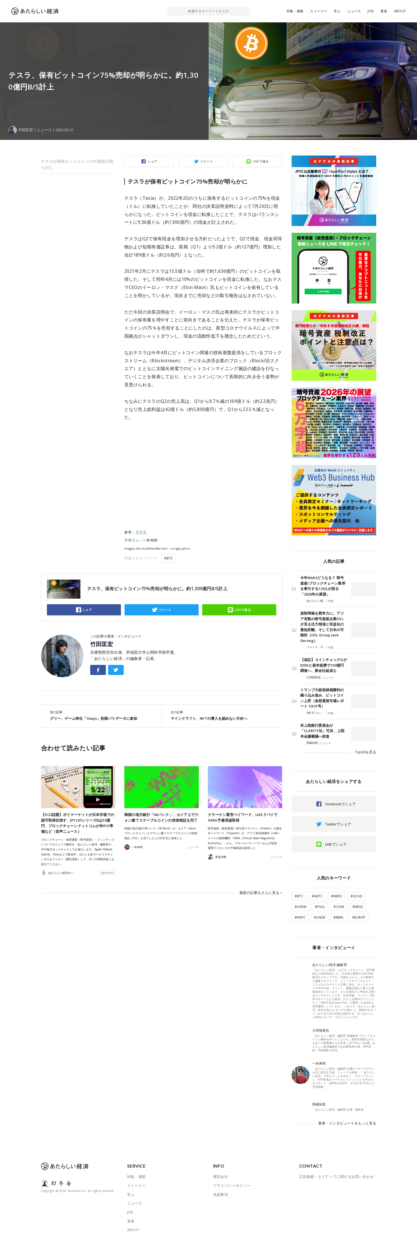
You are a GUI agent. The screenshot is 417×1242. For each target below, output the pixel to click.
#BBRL (338, 917)
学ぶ (337, 11)
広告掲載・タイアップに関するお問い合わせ (336, 1176)
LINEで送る (260, 161)
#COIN (338, 906)
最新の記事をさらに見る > (260, 892)
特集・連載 (295, 11)
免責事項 (220, 1194)
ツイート (206, 161)
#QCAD (357, 896)
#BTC (168, 558)
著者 (383, 11)
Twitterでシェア (338, 824)
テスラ (141, 532)
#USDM (300, 906)
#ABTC (317, 896)
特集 (331, 600)
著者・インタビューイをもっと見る (347, 1123)
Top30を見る (365, 751)
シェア (152, 161)
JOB (371, 11)
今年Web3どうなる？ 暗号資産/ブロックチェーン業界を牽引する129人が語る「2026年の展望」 (322, 586)
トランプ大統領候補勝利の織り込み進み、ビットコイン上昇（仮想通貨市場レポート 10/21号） (322, 698)
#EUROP (358, 917)
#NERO (336, 896)
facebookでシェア (340, 803)
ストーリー (318, 11)
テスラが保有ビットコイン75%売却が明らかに (77, 164)
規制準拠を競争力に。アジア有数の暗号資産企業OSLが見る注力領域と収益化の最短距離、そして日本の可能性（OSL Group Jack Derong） (322, 627)
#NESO (357, 906)
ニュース (354, 11)
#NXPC (300, 917)
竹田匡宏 (101, 644)
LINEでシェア (336, 844)
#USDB (319, 917)
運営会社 (220, 1176)
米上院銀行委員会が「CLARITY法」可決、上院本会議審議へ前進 (322, 731)
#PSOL (320, 906)
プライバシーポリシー (232, 1185)
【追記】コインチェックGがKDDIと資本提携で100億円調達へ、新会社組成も (323, 665)
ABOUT (400, 11)
